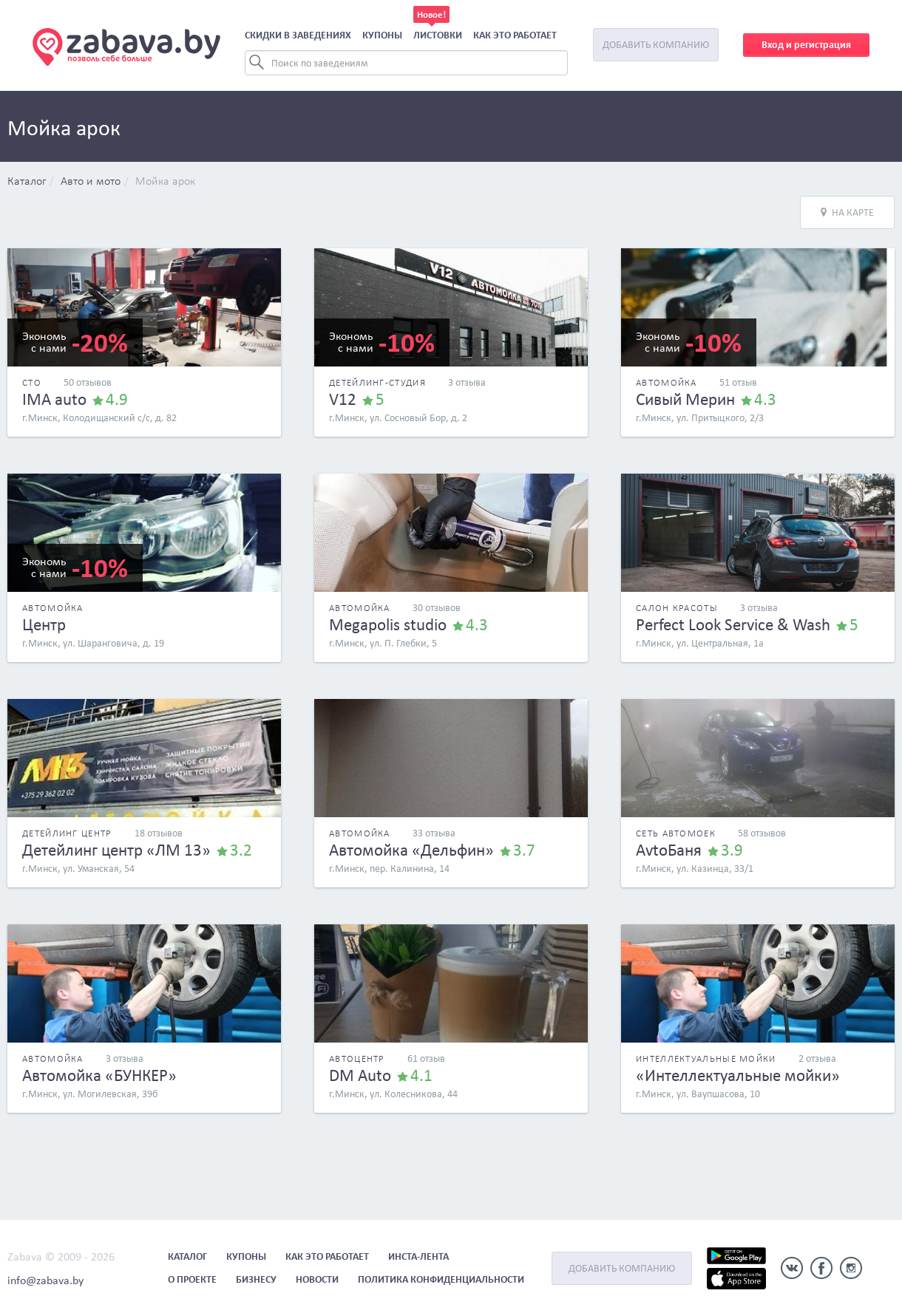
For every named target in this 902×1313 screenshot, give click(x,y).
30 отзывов (437, 607)
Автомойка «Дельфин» (411, 849)
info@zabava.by (45, 1280)
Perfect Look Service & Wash (733, 624)
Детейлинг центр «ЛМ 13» (116, 849)
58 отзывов (762, 833)
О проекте (192, 1279)
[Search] (406, 62)
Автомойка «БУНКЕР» (99, 1075)
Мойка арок (165, 182)
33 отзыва (434, 833)
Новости (317, 1279)
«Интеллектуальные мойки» (738, 1075)
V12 (342, 399)
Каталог (26, 182)
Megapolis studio (388, 624)
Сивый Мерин (685, 399)
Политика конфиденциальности (441, 1279)
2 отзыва (817, 1058)
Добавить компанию (656, 44)
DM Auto (360, 1075)
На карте (847, 212)
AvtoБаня (669, 849)
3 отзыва (467, 382)
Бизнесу (256, 1279)
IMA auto (54, 399)
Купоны (382, 35)
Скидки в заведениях (298, 35)
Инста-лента (418, 1256)
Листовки (437, 35)
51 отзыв (738, 382)
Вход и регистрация (806, 44)
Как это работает (515, 35)
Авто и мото (91, 182)
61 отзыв (426, 1058)
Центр (44, 624)
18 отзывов (159, 833)
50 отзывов (88, 382)
